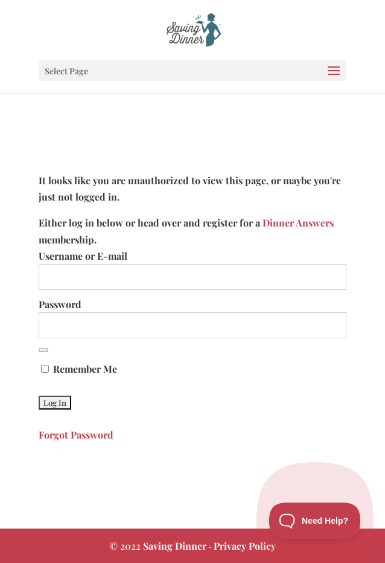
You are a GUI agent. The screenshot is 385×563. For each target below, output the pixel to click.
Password (60, 304)
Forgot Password (76, 434)
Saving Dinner (174, 545)
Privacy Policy (245, 545)
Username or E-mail (83, 255)
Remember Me (79, 368)
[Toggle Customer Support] (315, 521)
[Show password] (43, 350)
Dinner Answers (298, 222)
